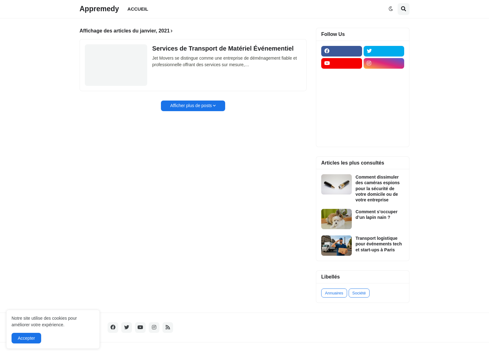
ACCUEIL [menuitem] (138, 9)
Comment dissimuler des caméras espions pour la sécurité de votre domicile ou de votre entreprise (378, 188)
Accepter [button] (26, 338)
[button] (391, 9)
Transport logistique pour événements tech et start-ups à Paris (379, 244)
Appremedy (99, 9)
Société (359, 293)
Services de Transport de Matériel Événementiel (223, 48)
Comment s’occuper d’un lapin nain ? (377, 214)
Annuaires (334, 293)
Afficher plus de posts (191, 105)
